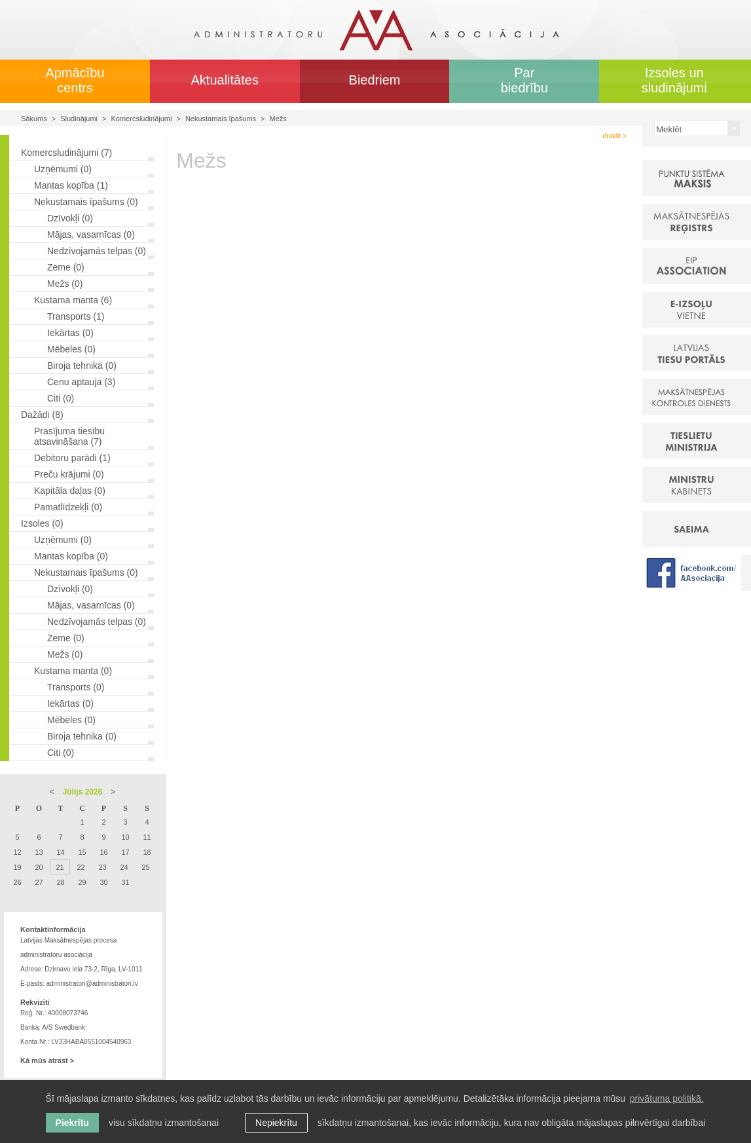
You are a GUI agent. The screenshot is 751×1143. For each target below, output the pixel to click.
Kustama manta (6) (73, 300)
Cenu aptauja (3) (81, 382)
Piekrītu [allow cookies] (72, 1122)
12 (17, 852)
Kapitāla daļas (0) (69, 490)
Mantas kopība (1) (71, 185)
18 (147, 852)
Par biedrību (524, 80)
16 (103, 852)
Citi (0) (60, 398)
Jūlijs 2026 (83, 791)
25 (145, 867)
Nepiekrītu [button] (276, 1122)
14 (60, 852)
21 (60, 867)
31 (125, 882)
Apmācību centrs (74, 80)
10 (125, 837)
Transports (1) (75, 316)
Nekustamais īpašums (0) (86, 202)
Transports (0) (75, 687)
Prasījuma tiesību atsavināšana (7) (69, 436)
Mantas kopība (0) (71, 556)
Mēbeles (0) (71, 349)
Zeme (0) (65, 267)
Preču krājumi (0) (69, 474)
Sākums (34, 118)
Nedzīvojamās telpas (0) (96, 251)
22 (80, 867)
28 (60, 882)
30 (103, 882)
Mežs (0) (64, 283)
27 (39, 882)
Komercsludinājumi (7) (66, 152)
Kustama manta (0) (73, 670)
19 (17, 867)
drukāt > (615, 136)
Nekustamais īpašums (220, 118)
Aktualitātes (225, 80)
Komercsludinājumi (141, 118)
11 (147, 837)
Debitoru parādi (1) (72, 458)
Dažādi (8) (42, 414)
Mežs (278, 118)
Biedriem (375, 80)
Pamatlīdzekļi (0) (68, 507)
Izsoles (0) (42, 523)
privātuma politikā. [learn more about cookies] (667, 1098)
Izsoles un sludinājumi (674, 80)
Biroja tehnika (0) (82, 365)
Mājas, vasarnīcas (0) (91, 234)
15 (82, 852)
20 (39, 867)
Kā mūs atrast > (47, 1060)
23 (102, 867)
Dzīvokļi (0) (70, 218)
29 (82, 882)
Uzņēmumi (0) (63, 169)
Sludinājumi (79, 118)
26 (17, 882)
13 (39, 852)
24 (124, 867)
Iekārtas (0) (70, 333)
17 (125, 852)
